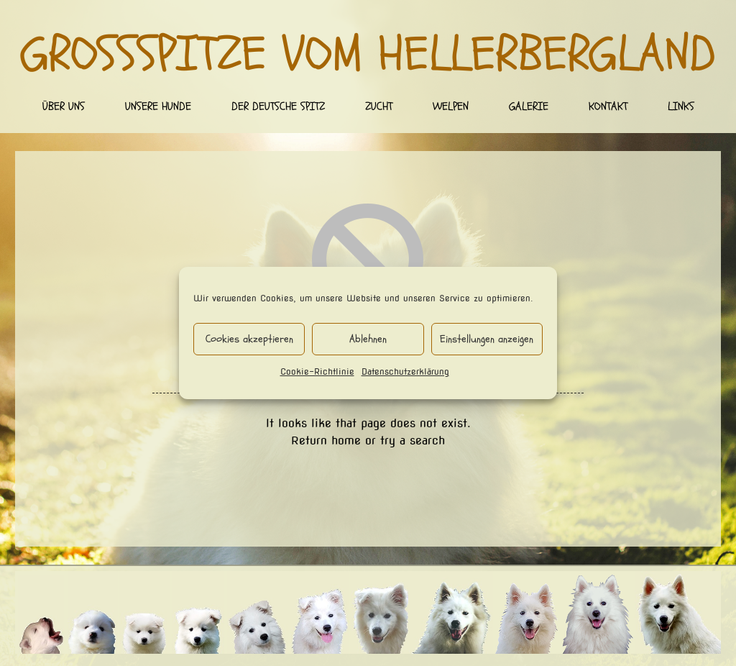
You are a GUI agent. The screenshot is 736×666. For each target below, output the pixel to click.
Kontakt (608, 106)
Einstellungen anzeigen (486, 339)
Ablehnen (368, 339)
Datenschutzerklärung (405, 371)
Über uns (63, 106)
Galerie (528, 106)
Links (681, 106)
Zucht (378, 106)
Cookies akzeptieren (249, 339)
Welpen (451, 106)
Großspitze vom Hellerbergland (368, 55)
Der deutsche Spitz (278, 106)
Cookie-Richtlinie (317, 371)
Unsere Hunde (158, 106)
